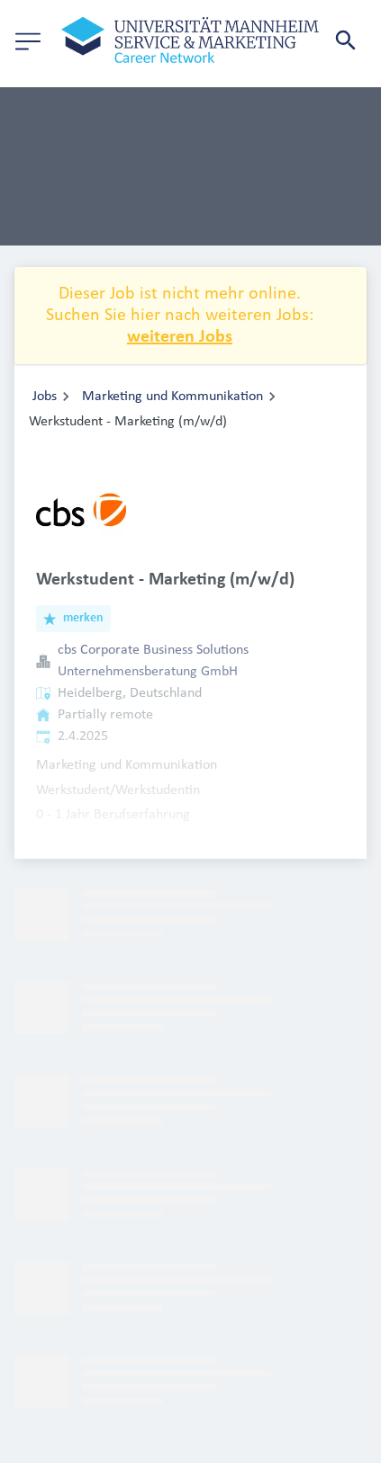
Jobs (44, 396)
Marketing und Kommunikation (172, 396)
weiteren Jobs (179, 337)
